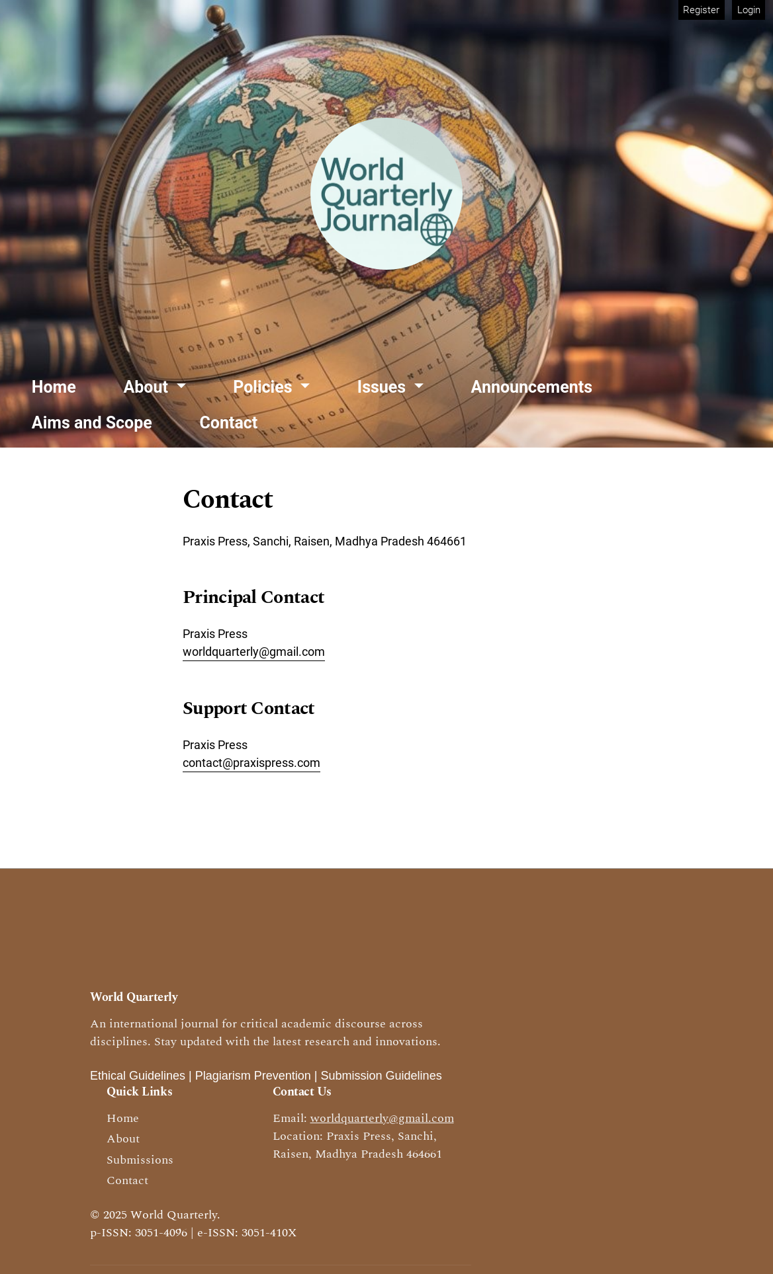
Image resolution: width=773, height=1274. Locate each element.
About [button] (148, 387)
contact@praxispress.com (251, 763)
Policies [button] (264, 387)
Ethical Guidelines (137, 1075)
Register (701, 10)
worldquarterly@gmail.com (254, 651)
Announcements (532, 387)
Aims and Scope (92, 422)
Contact (228, 422)
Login (748, 10)
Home (54, 387)
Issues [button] (383, 387)
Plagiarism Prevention (253, 1075)
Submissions (140, 1160)
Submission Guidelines (381, 1075)
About (123, 1139)
